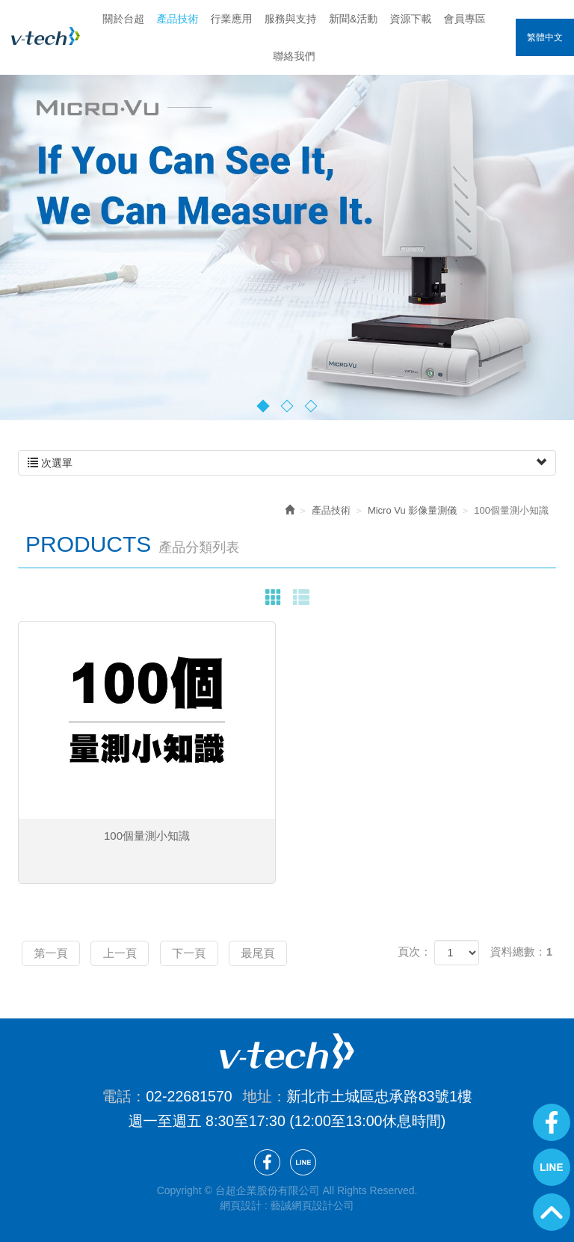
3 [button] (311, 405)
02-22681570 (189, 1095)
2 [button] (287, 405)
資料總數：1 (521, 951)
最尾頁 (281, 952)
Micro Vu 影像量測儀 (412, 510)
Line (551, 1167)
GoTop (551, 1212)
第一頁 (54, 952)
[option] (287, 228)
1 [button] (263, 405)
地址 (257, 1095)
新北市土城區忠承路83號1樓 (379, 1095)
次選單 (287, 462)
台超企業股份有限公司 (45, 36)
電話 (116, 1095)
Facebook (551, 1122)
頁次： (414, 951)
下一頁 (205, 952)
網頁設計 (241, 1205)
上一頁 (129, 952)
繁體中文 (545, 37)
